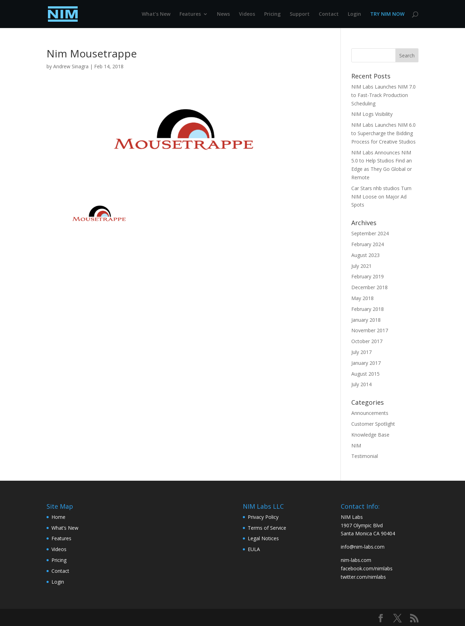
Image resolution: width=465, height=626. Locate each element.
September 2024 (370, 233)
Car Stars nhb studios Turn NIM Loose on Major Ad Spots (381, 196)
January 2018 (366, 320)
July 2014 (361, 384)
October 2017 (366, 341)
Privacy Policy (263, 517)
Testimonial (364, 456)
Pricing (272, 14)
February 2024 (367, 244)
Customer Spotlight (373, 423)
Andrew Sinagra (71, 66)
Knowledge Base (370, 434)
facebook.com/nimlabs (367, 568)
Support (300, 14)
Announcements (369, 413)
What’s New (156, 14)
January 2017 (366, 363)
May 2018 (362, 298)
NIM (356, 445)
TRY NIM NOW (387, 14)
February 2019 (367, 276)
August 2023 (365, 255)
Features (190, 14)
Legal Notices (263, 538)
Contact (329, 14)
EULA (254, 549)
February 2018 (367, 309)
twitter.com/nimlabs (363, 576)
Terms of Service (267, 527)
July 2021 (361, 266)
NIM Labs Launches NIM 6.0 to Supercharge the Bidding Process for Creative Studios (383, 133)
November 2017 (369, 330)
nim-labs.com (356, 560)
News (223, 14)
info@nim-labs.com (363, 546)
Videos (247, 14)
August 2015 (365, 373)
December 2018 (369, 287)
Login (354, 14)
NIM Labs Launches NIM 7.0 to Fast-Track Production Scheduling (383, 95)
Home (58, 517)
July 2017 (361, 352)
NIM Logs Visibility (372, 114)
